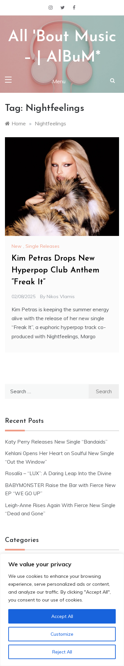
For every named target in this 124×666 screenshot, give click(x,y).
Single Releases (42, 246)
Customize (62, 634)
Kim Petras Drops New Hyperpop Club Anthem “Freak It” (56, 270)
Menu (58, 81)
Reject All (62, 652)
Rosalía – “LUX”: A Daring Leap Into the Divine (58, 473)
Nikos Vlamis (61, 296)
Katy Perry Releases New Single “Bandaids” (56, 442)
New (16, 246)
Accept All (62, 616)
